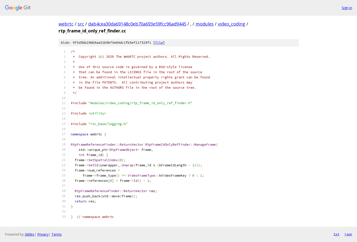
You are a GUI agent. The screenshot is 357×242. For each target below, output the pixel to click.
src (81, 24)
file (159, 43)
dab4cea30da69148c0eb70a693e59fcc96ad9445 (137, 24)
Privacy (43, 234)
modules (205, 24)
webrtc (66, 24)
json (348, 234)
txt (336, 234)
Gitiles (29, 234)
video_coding (231, 24)
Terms (56, 234)
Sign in (347, 7)
